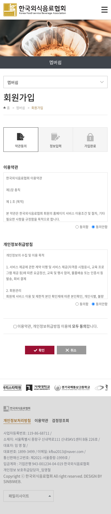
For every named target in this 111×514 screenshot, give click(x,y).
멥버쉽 (20, 107)
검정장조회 (60, 420)
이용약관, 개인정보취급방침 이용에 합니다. (57, 326)
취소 (73, 350)
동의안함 (102, 226)
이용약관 (41, 420)
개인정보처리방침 (17, 420)
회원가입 (37, 107)
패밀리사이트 (19, 496)
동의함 (84, 226)
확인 (42, 350)
